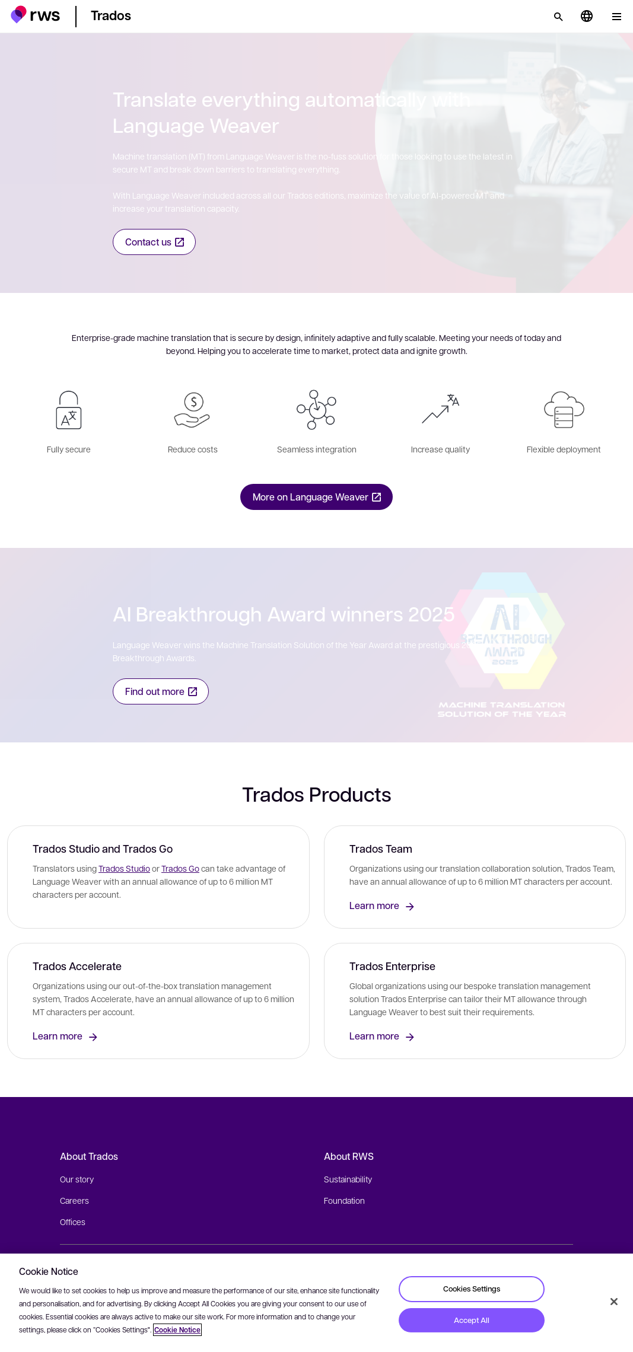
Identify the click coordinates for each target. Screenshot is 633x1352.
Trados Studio (124, 868)
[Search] (558, 16)
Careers (74, 1200)
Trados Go (180, 868)
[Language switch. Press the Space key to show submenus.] (587, 16)
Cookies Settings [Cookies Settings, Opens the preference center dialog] (471, 1288)
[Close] (614, 1302)
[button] (35, 14)
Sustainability (348, 1179)
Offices (72, 1221)
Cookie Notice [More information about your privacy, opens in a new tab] (177, 1330)
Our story (77, 1179)
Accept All (471, 1320)
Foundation (344, 1200)
